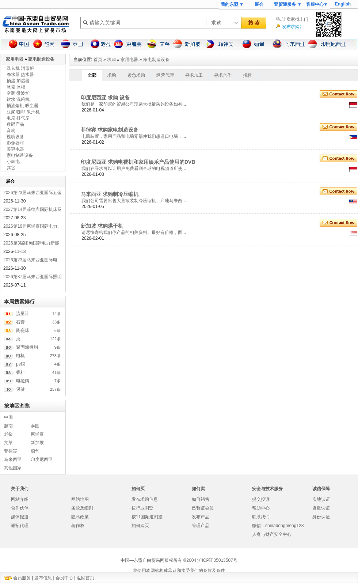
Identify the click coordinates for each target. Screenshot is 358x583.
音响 (11, 130)
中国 (8, 417)
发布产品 (200, 516)
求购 (111, 59)
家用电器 (129, 59)
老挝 (8, 434)
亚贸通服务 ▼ (287, 4)
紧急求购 (136, 75)
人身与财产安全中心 (272, 534)
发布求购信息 (145, 499)
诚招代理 (19, 525)
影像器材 (15, 142)
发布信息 (43, 577)
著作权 (77, 525)
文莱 (8, 442)
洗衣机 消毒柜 (20, 68)
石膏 (20, 322)
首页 (98, 59)
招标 (247, 75)
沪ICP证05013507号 (217, 560)
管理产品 (200, 525)
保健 (20, 389)
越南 (8, 425)
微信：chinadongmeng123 (278, 525)
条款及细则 (82, 508)
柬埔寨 (37, 434)
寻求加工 (194, 75)
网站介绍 (19, 499)
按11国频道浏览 (147, 516)
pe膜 (20, 364)
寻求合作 (223, 75)
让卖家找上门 (295, 19)
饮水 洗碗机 (18, 99)
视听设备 (15, 136)
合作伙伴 (19, 508)
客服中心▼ (317, 4)
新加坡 (37, 442)
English (343, 4)
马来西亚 (13, 459)
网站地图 (80, 499)
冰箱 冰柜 (16, 87)
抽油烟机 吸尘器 (22, 105)
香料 (20, 372)
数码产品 (15, 124)
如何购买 (140, 525)
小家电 (13, 161)
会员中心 (64, 577)
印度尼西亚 (42, 459)
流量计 (22, 313)
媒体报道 (19, 516)
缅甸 (35, 451)
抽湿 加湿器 (18, 80)
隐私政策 (80, 516)
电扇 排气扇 (18, 118)
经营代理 (165, 75)
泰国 (35, 425)
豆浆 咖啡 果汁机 (23, 111)
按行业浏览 (142, 508)
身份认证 (321, 516)
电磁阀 (22, 380)
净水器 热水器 (20, 74)
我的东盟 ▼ (232, 4)
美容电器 (15, 149)
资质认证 (321, 508)
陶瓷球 (22, 330)
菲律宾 (10, 451)
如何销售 (200, 499)
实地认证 (321, 499)
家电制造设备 (156, 59)
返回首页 (85, 577)
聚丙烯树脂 (27, 347)
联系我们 (261, 516)
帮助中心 (261, 508)
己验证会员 (203, 508)
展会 (259, 4)
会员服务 (22, 577)
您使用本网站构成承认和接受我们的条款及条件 (179, 570)
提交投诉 (261, 499)
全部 (92, 75)
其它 (11, 167)
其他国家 (13, 467)
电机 (20, 355)
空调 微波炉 (18, 93)
